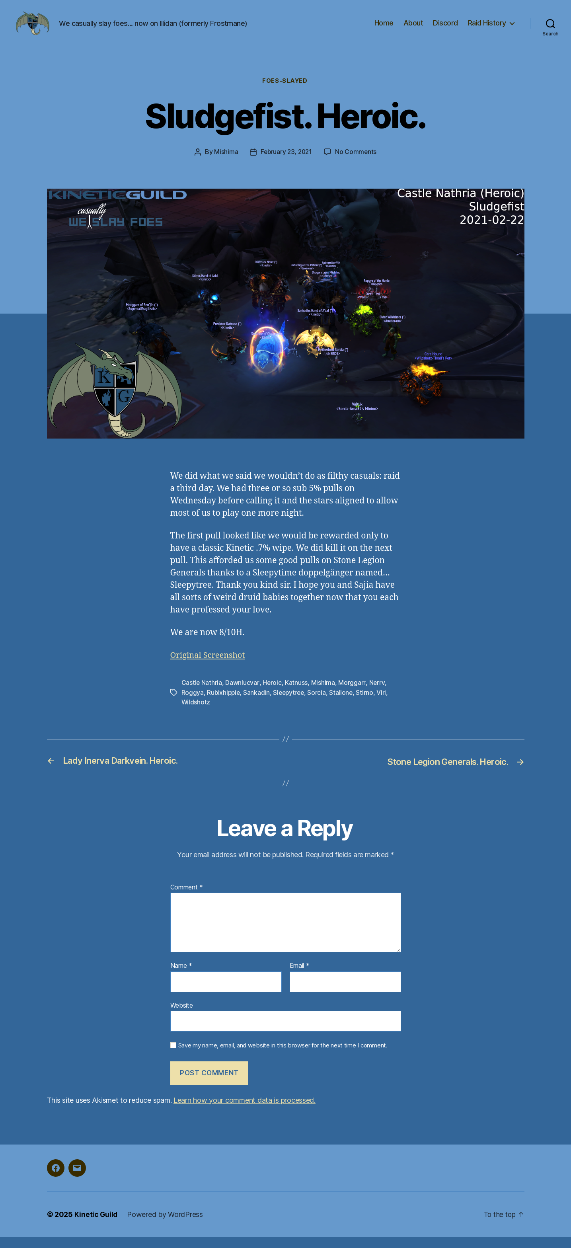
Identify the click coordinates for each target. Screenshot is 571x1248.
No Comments (357, 164)
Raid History (487, 29)
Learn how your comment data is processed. (244, 1111)
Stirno (368, 704)
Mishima (225, 164)
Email (300, 977)
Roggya (192, 704)
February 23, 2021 (286, 164)
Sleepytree (291, 704)
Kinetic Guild (96, 1225)
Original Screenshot (209, 667)
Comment (186, 898)
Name (181, 977)
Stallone (345, 704)
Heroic (272, 695)
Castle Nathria (201, 695)
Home (384, 29)
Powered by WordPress (166, 1225)
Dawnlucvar (242, 695)
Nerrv (377, 695)
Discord (445, 29)
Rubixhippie (224, 704)
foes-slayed (285, 93)
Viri (385, 704)
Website (181, 1017)
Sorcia (320, 704)
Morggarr (352, 695)
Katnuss (296, 695)
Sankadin (258, 704)
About (413, 29)
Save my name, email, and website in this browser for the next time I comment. (283, 1057)
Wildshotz (196, 714)
